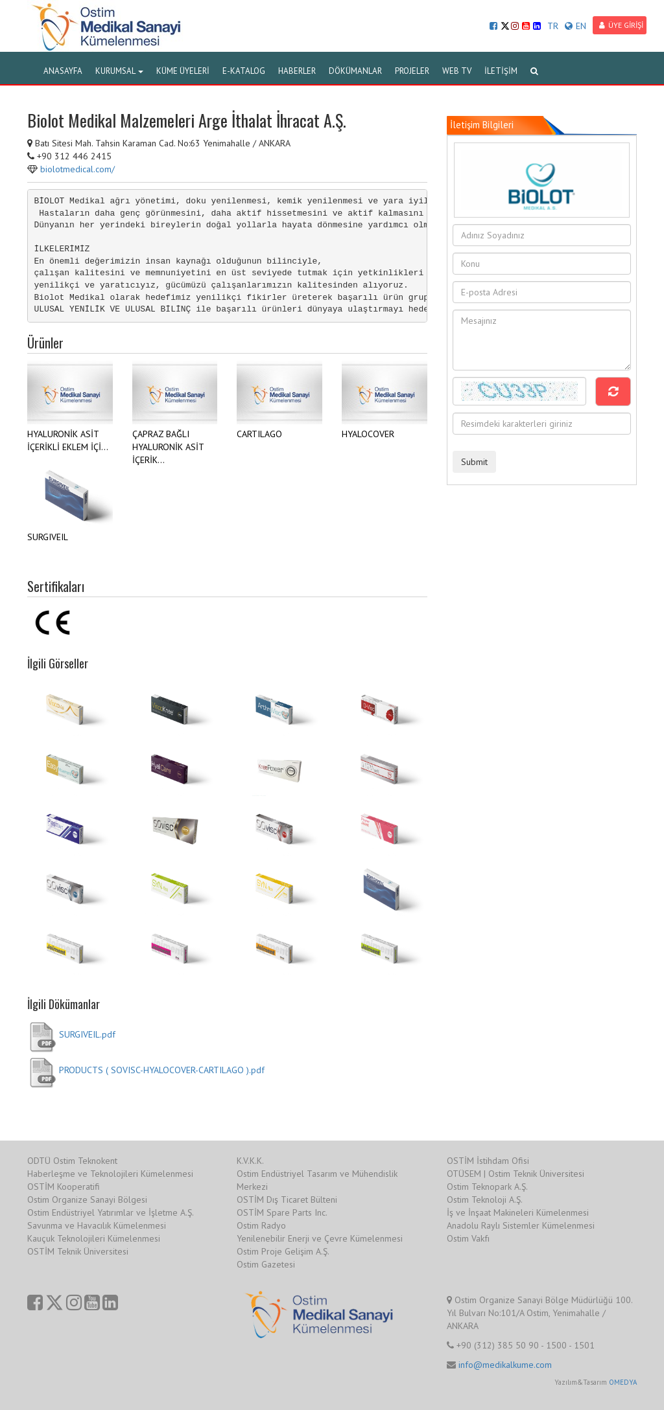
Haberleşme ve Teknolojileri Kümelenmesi (110, 1173)
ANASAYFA (62, 70)
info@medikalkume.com (505, 1364)
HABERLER (297, 70)
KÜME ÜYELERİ (182, 70)
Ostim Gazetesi (266, 1264)
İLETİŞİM (500, 70)
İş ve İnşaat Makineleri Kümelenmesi (518, 1212)
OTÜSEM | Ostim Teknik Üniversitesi (515, 1173)
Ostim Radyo (261, 1225)
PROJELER (412, 70)
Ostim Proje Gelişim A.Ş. (283, 1251)
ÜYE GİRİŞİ (621, 25)
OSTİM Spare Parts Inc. (282, 1212)
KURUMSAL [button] (119, 70)
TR (552, 26)
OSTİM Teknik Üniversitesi (77, 1251)
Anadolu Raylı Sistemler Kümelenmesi (521, 1225)
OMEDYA (623, 1382)
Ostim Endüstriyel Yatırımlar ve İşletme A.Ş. (110, 1212)
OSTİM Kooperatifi (63, 1186)
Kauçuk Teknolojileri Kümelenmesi (93, 1238)
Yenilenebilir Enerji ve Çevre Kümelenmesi (320, 1238)
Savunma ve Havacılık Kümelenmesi (96, 1225)
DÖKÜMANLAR (355, 70)
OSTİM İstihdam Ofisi (488, 1160)
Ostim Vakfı (468, 1238)
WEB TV (456, 70)
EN (575, 26)
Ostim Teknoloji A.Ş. (485, 1199)
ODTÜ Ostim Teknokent (72, 1160)
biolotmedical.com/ (77, 169)
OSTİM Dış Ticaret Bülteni (287, 1199)
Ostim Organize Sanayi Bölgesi (87, 1199)
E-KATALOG (243, 70)
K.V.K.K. (250, 1160)
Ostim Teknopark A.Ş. (487, 1186)
